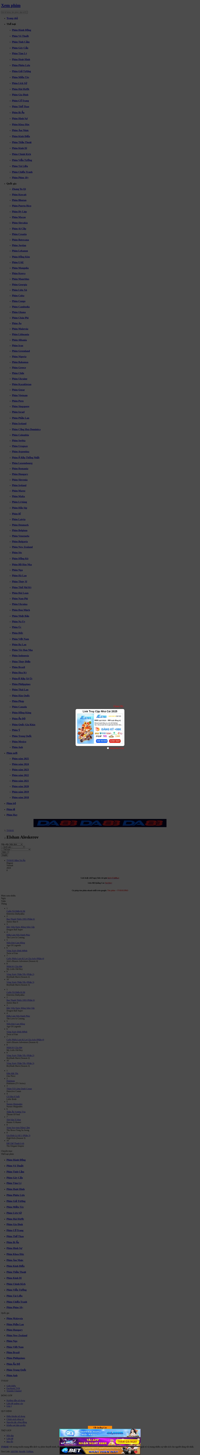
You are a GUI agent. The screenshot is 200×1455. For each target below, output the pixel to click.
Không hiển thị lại (116, 748)
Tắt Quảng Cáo (100, 1428)
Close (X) (118, 706)
